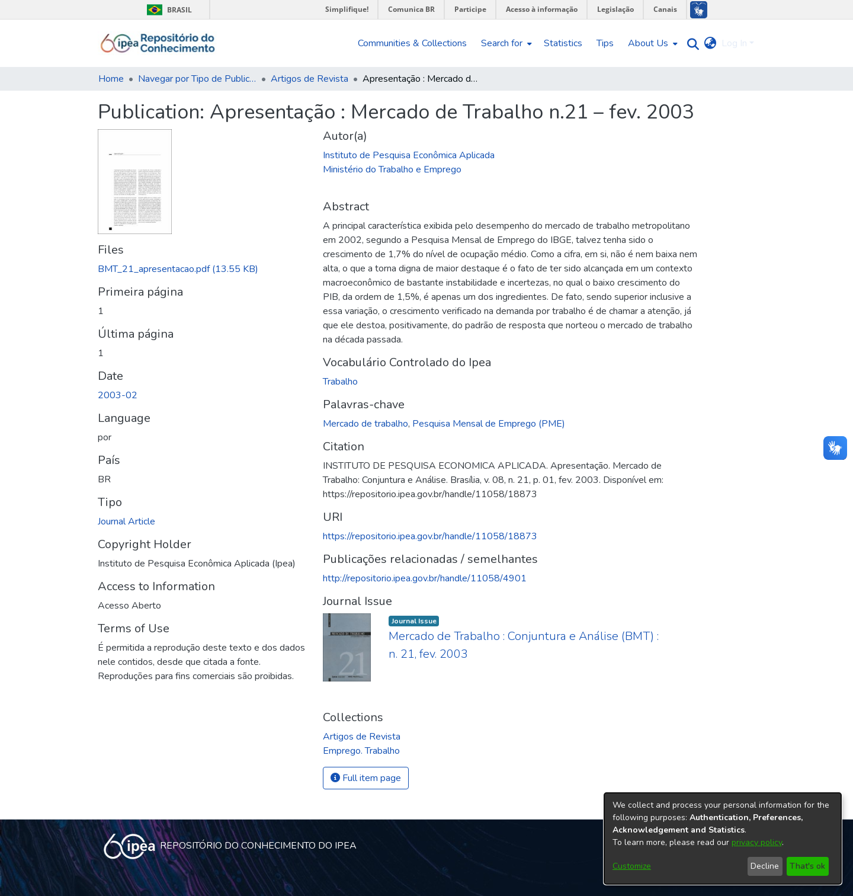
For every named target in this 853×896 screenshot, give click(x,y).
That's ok (807, 866)
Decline (765, 866)
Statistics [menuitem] (563, 43)
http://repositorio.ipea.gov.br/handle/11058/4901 (425, 578)
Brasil (167, 10)
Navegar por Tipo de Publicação (197, 78)
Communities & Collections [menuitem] (412, 43)
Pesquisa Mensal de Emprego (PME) (488, 423)
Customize (632, 866)
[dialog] (722, 838)
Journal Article (126, 521)
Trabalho (340, 381)
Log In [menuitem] (734, 43)
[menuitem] (505, 43)
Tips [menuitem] (605, 43)
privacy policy (757, 842)
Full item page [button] (366, 778)
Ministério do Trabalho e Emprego (392, 169)
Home (111, 78)
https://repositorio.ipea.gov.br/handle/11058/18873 (430, 536)
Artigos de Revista (309, 78)
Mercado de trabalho (365, 423)
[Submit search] (690, 43)
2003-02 (117, 395)
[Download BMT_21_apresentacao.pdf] (178, 269)
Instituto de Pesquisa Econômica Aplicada (409, 155)
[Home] (158, 43)
